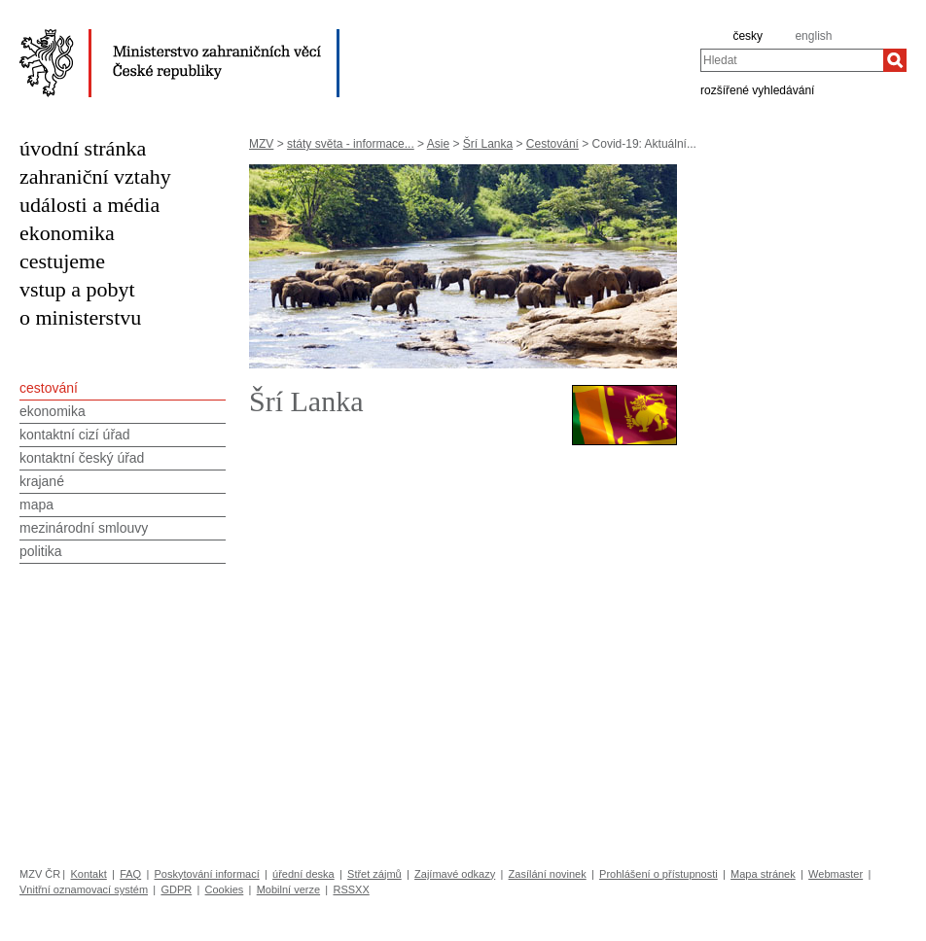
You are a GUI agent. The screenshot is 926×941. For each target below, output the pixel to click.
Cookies (224, 889)
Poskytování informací (207, 874)
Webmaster (835, 874)
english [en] (813, 36)
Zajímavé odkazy (454, 874)
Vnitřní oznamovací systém (83, 889)
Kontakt (88, 874)
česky (747, 36)
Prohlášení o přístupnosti (658, 874)
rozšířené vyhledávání (757, 89)
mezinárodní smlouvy (83, 528)
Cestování (552, 144)
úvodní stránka (82, 148)
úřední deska (303, 874)
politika (40, 551)
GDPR (176, 889)
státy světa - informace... (350, 144)
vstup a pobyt (77, 289)
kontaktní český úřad (81, 458)
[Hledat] (895, 60)
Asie (438, 144)
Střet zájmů (374, 874)
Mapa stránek (763, 874)
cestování (48, 388)
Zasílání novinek (548, 874)
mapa (36, 504)
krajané (41, 481)
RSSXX (351, 889)
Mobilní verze (288, 889)
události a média (89, 204)
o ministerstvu (80, 317)
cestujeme (62, 261)
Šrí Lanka (488, 144)
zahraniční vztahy (95, 176)
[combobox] (791, 60)
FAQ (130, 874)
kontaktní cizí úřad (74, 434)
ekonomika (67, 233)
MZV (261, 144)
